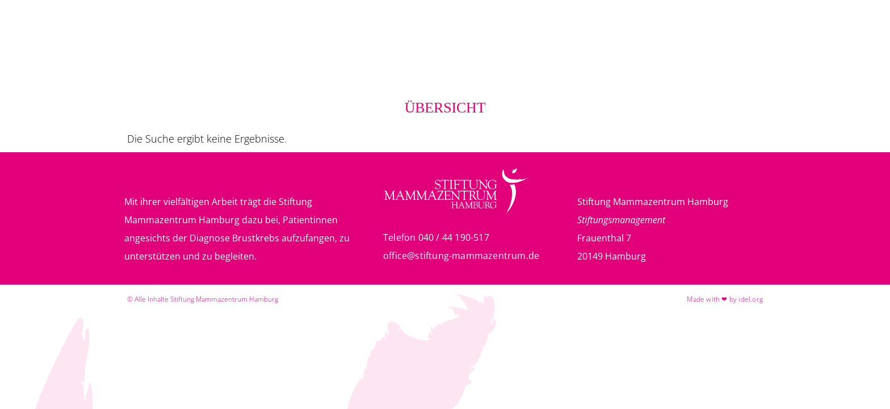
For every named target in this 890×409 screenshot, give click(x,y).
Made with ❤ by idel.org (725, 299)
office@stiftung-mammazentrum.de (461, 255)
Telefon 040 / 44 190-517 (436, 237)
